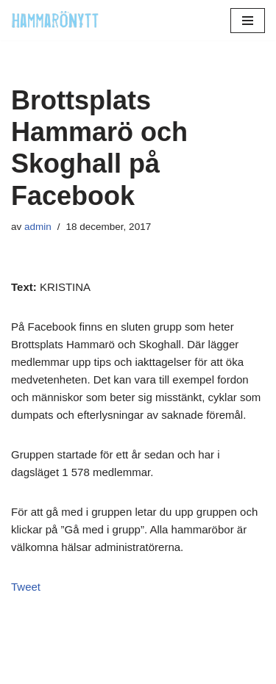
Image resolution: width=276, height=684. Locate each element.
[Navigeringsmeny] (247, 20)
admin (38, 226)
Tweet (25, 586)
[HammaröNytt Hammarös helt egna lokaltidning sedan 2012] (55, 20)
